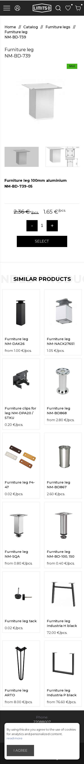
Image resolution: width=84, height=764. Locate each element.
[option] (42, 100)
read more (14, 738)
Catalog (31, 27)
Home (10, 27)
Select (42, 241)
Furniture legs (58, 27)
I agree (20, 750)
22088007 (42, 722)
